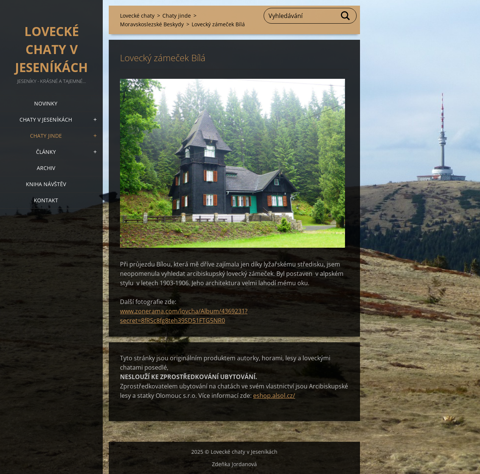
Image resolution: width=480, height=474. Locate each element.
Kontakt (46, 200)
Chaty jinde (46, 135)
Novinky (45, 103)
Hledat (346, 15)
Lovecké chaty (137, 15)
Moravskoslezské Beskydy (152, 24)
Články (46, 151)
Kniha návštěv (46, 184)
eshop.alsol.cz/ (274, 395)
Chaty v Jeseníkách (46, 119)
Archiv (46, 168)
